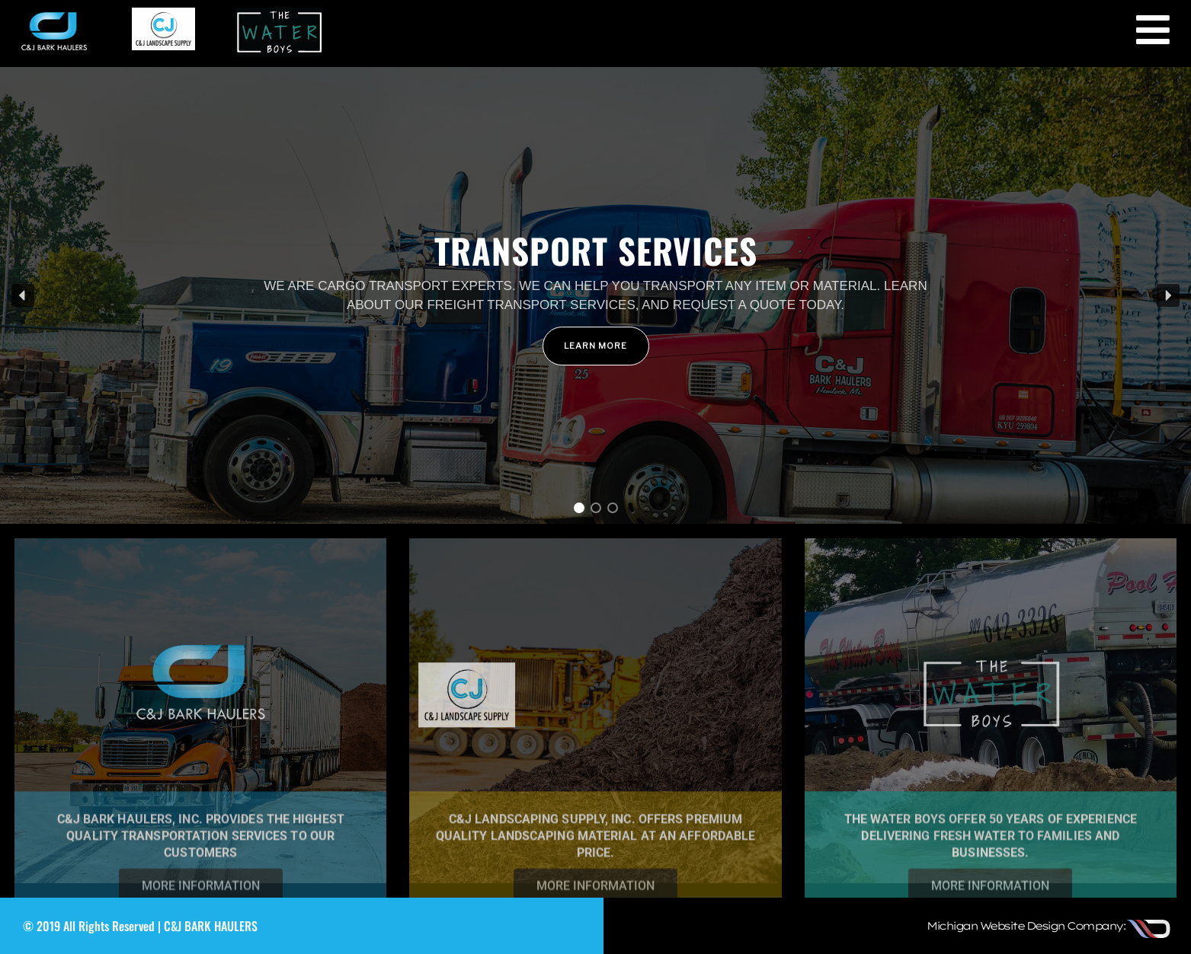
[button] (595, 295)
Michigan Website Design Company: (1026, 926)
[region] (595, 295)
